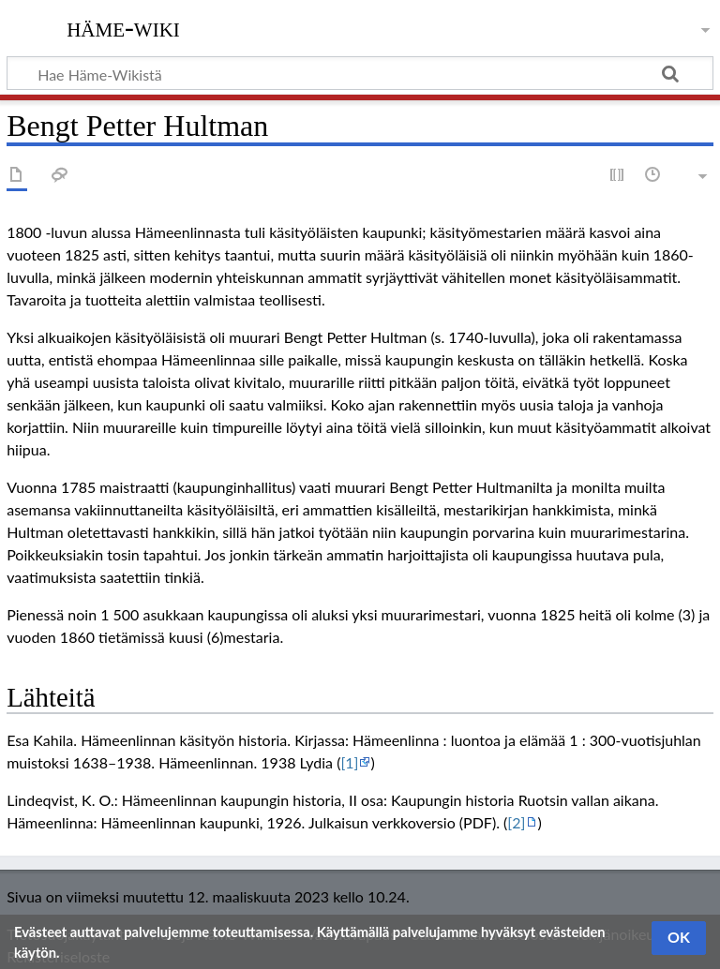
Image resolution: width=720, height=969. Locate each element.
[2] (516, 822)
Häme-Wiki (123, 27)
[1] (349, 762)
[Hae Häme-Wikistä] (360, 73)
